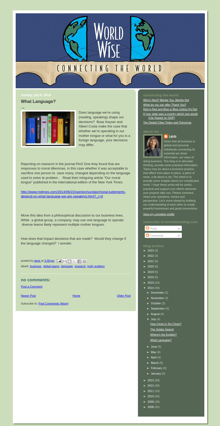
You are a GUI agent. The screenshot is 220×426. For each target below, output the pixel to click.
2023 (151, 250)
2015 (151, 282)
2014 (151, 287)
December (158, 292)
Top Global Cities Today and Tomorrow (167, 122)
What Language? (161, 340)
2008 (151, 407)
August (156, 314)
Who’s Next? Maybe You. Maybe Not (166, 100)
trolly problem (96, 266)
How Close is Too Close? (166, 323)
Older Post (124, 295)
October (156, 303)
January (156, 373)
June (154, 346)
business (36, 266)
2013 (151, 380)
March (155, 362)
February (157, 368)
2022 (151, 255)
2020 (151, 266)
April (154, 357)
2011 (151, 391)
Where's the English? (163, 334)
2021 (151, 261)
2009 (151, 401)
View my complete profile (159, 214)
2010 (151, 396)
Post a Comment (31, 286)
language (67, 266)
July (154, 319)
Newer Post (28, 295)
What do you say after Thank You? (164, 104)
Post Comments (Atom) (54, 303)
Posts (151, 228)
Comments (154, 235)
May (154, 352)
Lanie (172, 136)
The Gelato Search (162, 329)
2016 (151, 277)
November (158, 298)
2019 (151, 271)
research (80, 266)
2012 (151, 385)
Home (76, 295)
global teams (51, 266)
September (158, 308)
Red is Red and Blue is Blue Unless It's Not (170, 109)
